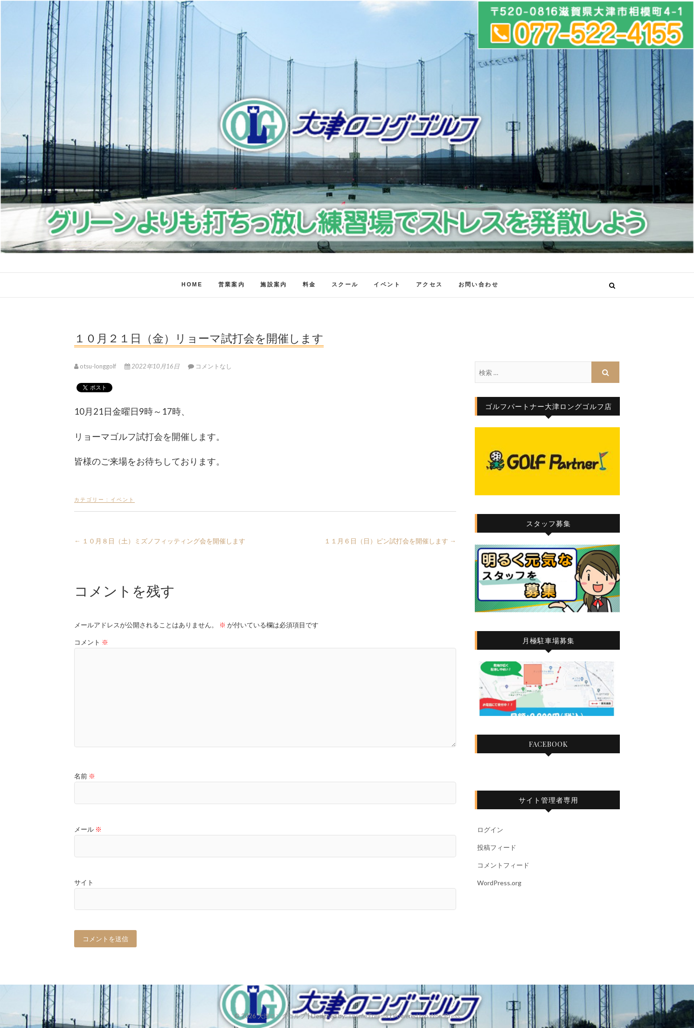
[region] (547, 461)
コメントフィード (503, 865)
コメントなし (213, 366)
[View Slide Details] (547, 461)
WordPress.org (499, 883)
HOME (192, 284)
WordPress (444, 1016)
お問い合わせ (478, 284)
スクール (345, 284)
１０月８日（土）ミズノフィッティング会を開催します (159, 541)
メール (88, 829)
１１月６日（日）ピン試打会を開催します (390, 541)
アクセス (429, 284)
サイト (84, 882)
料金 (309, 284)
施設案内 (273, 284)
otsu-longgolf (96, 366)
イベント (387, 284)
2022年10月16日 (153, 366)
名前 (84, 776)
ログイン (490, 830)
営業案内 (231, 284)
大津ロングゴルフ (281, 1016)
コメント (91, 642)
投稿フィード (496, 847)
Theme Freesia (368, 1016)
